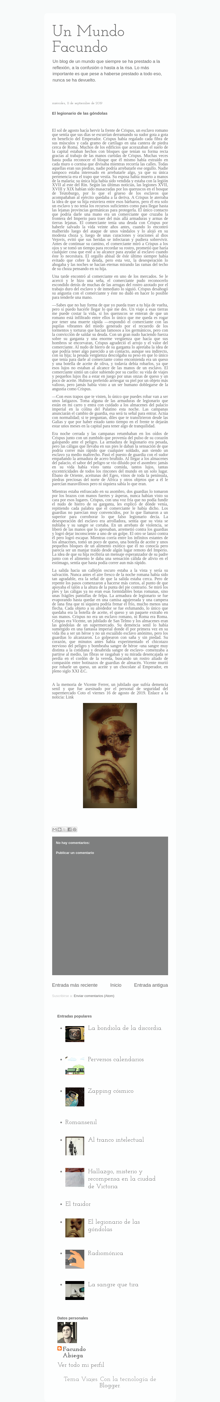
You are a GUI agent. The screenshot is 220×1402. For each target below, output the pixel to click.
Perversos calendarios (116, 1059)
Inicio (115, 985)
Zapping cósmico (111, 1091)
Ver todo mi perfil (80, 1365)
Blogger (110, 1386)
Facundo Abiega (74, 1352)
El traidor (78, 1204)
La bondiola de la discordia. (125, 1028)
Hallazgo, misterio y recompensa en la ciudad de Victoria (122, 1179)
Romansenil (81, 1122)
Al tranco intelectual (116, 1140)
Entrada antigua (151, 985)
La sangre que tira (113, 1285)
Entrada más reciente (75, 985)
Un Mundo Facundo (88, 40)
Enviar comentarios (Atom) (94, 996)
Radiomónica (105, 1253)
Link (70, 697)
